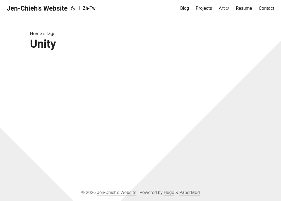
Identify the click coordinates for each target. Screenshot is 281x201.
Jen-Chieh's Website (37, 8)
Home (36, 33)
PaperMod (189, 192)
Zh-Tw (89, 8)
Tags (51, 33)
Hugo (169, 192)
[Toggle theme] (73, 8)
